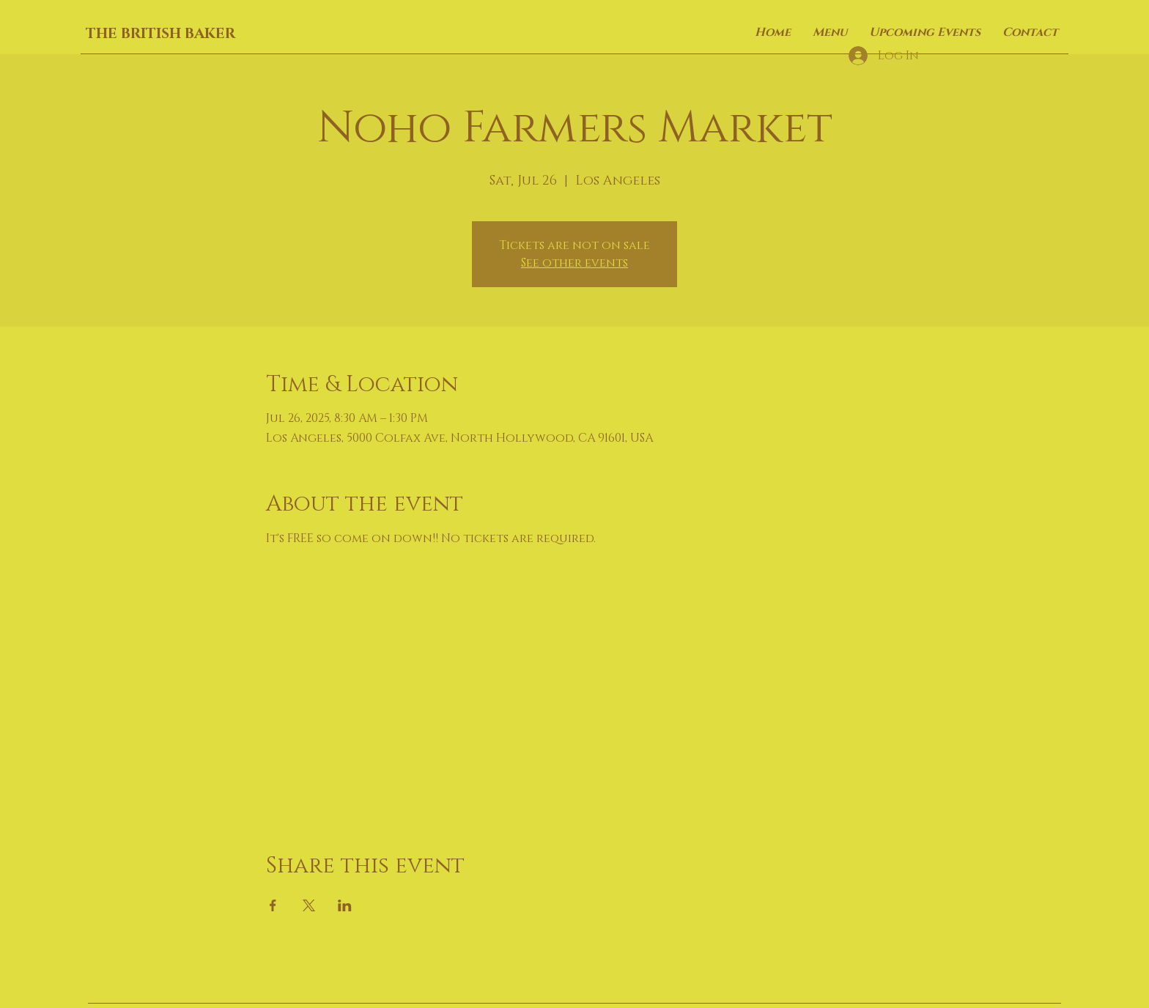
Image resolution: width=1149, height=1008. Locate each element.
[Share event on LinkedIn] (345, 905)
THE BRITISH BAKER (160, 33)
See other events (574, 263)
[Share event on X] (309, 905)
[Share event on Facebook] (273, 905)
